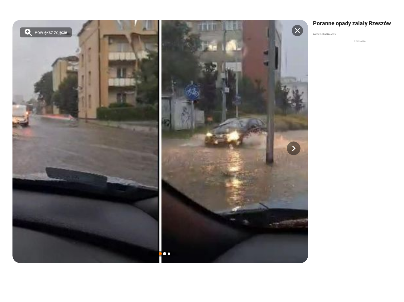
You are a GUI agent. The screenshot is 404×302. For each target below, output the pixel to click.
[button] (294, 148)
